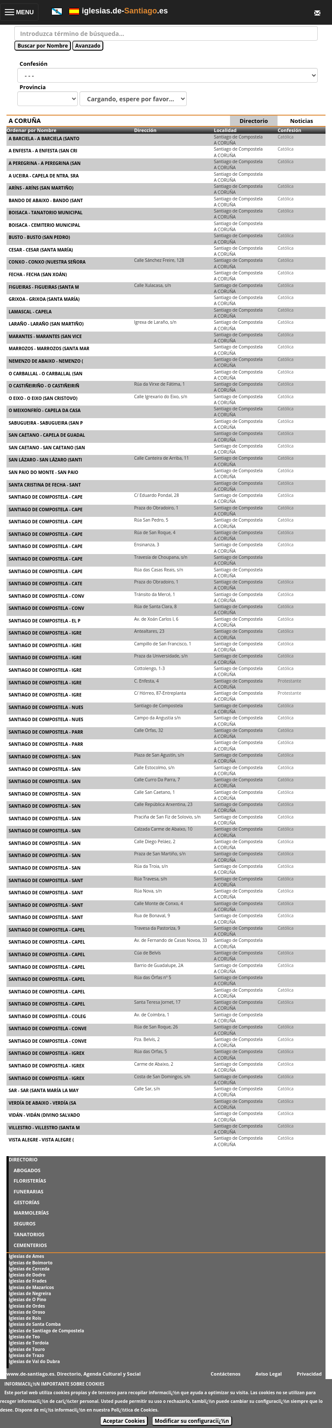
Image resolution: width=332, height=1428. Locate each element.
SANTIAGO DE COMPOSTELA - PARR (46, 732)
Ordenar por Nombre (31, 130)
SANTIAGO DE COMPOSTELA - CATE (45, 583)
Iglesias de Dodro (27, 1275)
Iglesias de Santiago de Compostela (46, 1331)
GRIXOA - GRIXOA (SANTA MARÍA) (44, 299)
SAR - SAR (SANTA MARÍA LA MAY (44, 1090)
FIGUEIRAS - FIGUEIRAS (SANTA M (44, 287)
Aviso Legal (268, 1373)
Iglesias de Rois (25, 1318)
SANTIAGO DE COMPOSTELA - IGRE (45, 633)
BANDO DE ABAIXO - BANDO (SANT (46, 200)
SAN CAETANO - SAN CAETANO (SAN (47, 448)
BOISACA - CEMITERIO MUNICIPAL (44, 225)
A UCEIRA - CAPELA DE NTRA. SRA (44, 176)
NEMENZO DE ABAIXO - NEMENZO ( (46, 361)
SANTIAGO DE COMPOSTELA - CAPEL (47, 930)
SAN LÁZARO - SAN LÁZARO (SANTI (45, 460)
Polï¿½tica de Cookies (134, 1410)
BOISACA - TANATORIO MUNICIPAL (46, 213)
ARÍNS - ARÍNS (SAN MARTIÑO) (41, 188)
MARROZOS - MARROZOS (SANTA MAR (49, 348)
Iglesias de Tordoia (29, 1343)
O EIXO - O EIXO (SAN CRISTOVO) (43, 398)
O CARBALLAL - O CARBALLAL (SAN (46, 374)
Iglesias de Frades (28, 1281)
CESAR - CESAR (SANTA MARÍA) (41, 250)
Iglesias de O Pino (27, 1299)
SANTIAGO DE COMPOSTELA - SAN (44, 757)
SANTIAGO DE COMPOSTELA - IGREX (46, 1053)
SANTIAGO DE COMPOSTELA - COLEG (47, 1016)
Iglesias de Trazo (26, 1355)
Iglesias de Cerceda (29, 1269)
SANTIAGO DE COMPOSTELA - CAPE (46, 497)
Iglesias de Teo (24, 1337)
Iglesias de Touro (27, 1349)
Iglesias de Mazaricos (31, 1287)
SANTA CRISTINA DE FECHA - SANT (45, 485)
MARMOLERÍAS (30, 1212)
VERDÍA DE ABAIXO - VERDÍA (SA (42, 1103)
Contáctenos (225, 1373)
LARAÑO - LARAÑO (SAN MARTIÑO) (46, 324)
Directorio (253, 121)
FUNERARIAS (28, 1191)
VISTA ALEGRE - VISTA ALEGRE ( (41, 1140)
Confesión (289, 130)
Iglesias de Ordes (27, 1306)
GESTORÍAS (26, 1202)
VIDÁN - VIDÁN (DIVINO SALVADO (44, 1115)
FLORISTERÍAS (29, 1180)
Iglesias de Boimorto (30, 1263)
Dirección (145, 130)
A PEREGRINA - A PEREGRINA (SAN (44, 163)
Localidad (225, 130)
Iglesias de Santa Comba (35, 1324)
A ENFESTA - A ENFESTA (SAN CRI (43, 151)
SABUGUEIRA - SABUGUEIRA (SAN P (46, 423)
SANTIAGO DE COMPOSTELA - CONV (46, 596)
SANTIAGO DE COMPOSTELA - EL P (44, 621)
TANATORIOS (28, 1234)
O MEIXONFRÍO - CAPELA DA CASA (44, 410)
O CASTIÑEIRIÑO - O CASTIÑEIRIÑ (44, 386)
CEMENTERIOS (30, 1245)
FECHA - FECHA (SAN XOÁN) (38, 274)
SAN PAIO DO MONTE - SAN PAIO (43, 472)
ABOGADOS (26, 1170)
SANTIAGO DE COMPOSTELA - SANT (46, 880)
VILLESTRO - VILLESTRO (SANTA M (44, 1128)
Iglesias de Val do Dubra (34, 1361)
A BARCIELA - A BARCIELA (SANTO (44, 138)
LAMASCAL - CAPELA (30, 312)
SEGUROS (24, 1223)
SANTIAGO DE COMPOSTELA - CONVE (47, 1028)
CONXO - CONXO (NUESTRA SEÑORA (47, 262)
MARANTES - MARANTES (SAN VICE (45, 336)
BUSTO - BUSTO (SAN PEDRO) (39, 237)
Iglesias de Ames (26, 1256)
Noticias (301, 121)
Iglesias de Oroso (27, 1312)
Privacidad (309, 1373)
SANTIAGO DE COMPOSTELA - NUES (46, 707)
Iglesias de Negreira (30, 1293)
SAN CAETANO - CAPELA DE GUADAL (47, 435)
